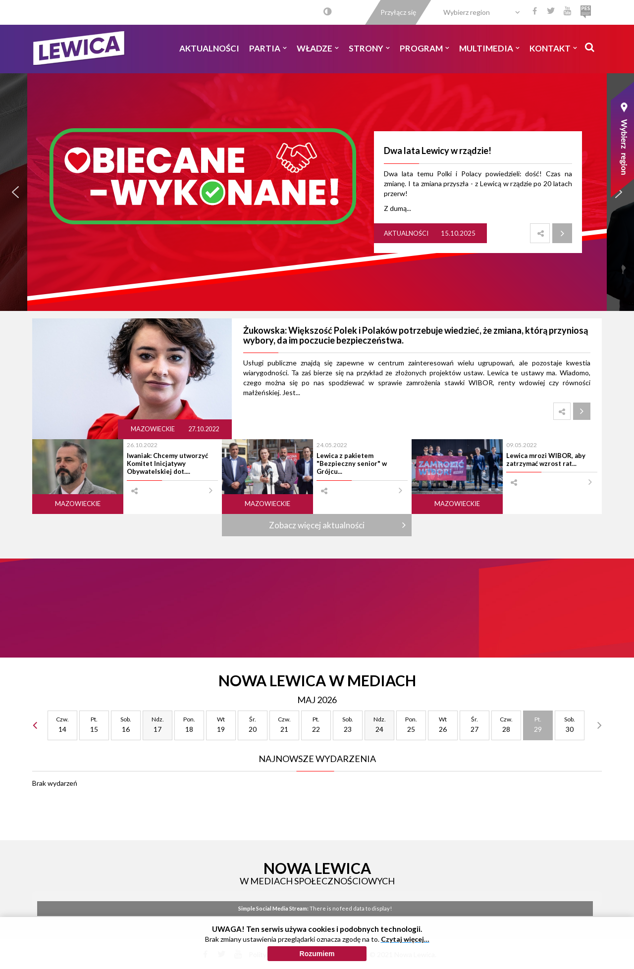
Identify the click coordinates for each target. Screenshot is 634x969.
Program (424, 48)
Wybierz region (466, 12)
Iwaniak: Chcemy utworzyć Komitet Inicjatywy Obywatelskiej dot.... (167, 464)
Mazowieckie (153, 429)
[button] (15, 192)
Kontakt (553, 48)
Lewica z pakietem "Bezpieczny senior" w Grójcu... (352, 464)
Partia (268, 48)
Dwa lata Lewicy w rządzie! (437, 150)
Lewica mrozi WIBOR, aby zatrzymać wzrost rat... (545, 459)
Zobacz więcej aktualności (317, 525)
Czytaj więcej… (405, 940)
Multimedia (489, 48)
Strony (369, 48)
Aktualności (209, 48)
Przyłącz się (398, 12)
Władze (318, 48)
